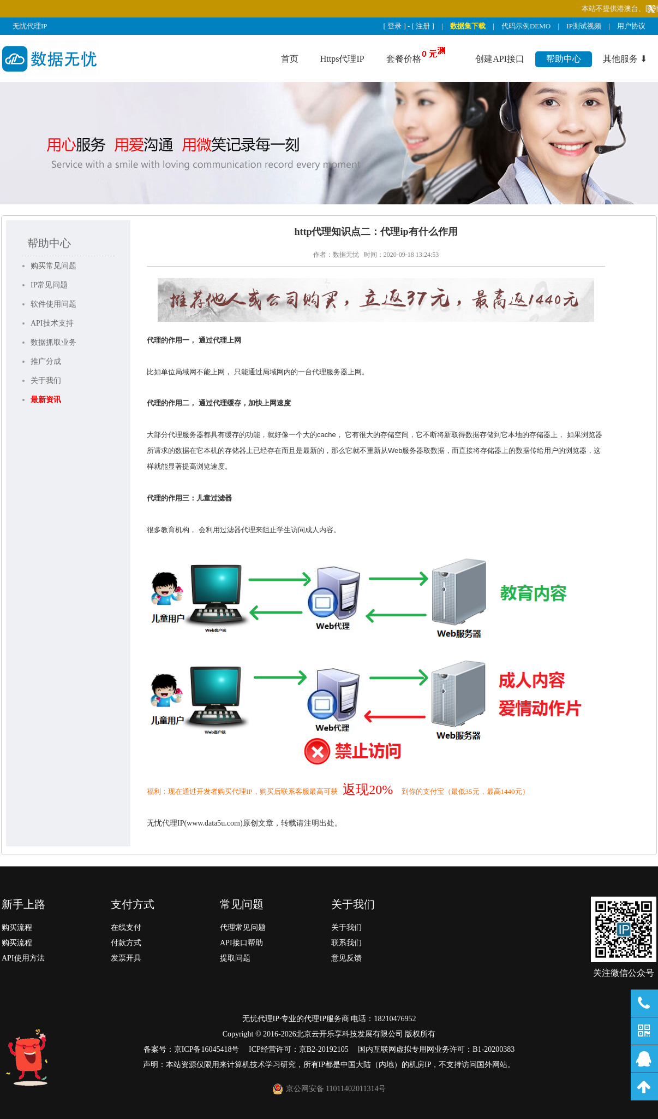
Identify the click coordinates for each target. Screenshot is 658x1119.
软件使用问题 (53, 304)
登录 (394, 26)
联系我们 (346, 943)
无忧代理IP (30, 26)
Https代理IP (342, 58)
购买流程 (17, 927)
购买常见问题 (53, 266)
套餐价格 (403, 58)
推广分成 (46, 361)
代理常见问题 (243, 927)
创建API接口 (499, 58)
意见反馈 (346, 958)
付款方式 (126, 943)
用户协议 (631, 26)
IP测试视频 (583, 26)
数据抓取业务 (53, 342)
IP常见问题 (49, 285)
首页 (289, 58)
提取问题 (235, 958)
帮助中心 (563, 58)
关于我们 (46, 380)
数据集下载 (468, 26)
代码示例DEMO (526, 26)
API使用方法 (23, 958)
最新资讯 (46, 400)
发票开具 (126, 958)
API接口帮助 (241, 943)
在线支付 (126, 927)
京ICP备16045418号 (207, 1049)
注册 (423, 26)
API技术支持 (52, 323)
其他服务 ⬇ (625, 58)
